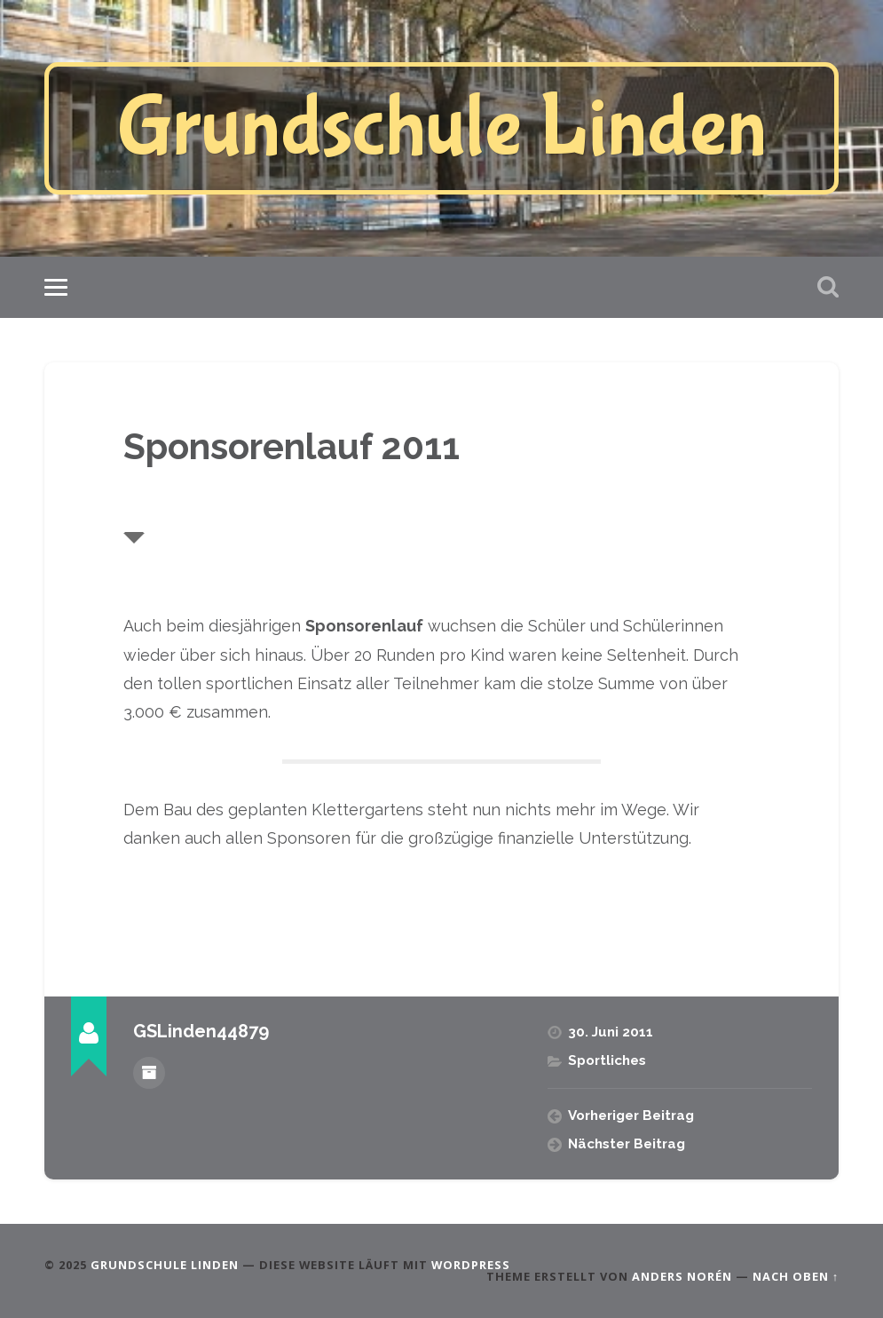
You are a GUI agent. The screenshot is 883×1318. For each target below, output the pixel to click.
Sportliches (607, 1060)
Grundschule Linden (442, 128)
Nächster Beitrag (626, 1144)
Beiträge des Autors (149, 1073)
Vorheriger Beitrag (631, 1115)
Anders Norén (682, 1276)
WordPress (470, 1265)
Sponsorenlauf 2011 (291, 446)
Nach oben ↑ (796, 1276)
